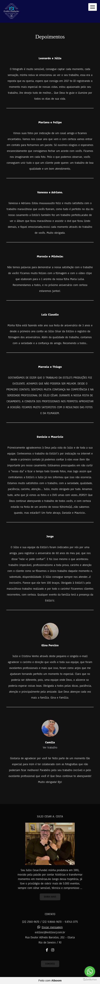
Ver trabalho (50, 747)
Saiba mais (50, 896)
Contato (50, 963)
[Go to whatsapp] (90, 971)
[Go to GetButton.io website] (90, 979)
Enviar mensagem (52, 927)
